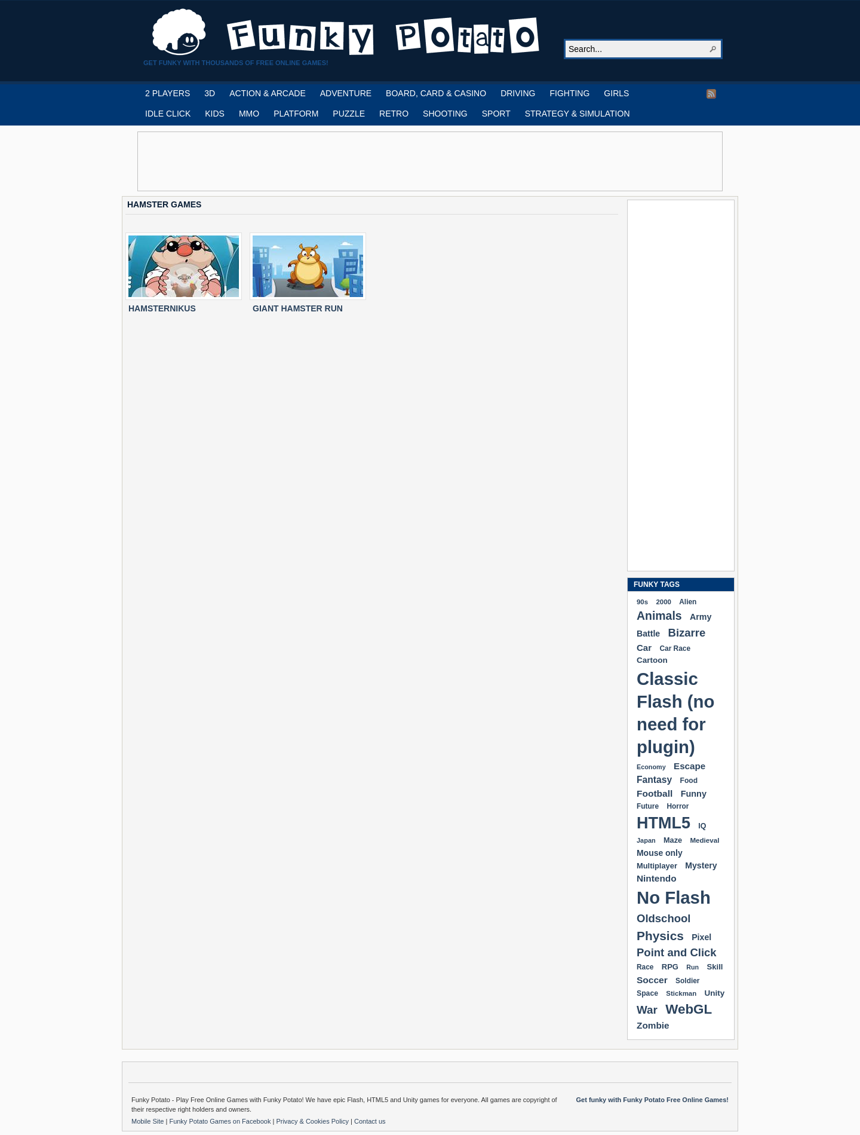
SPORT (496, 113)
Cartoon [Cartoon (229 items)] (652, 660)
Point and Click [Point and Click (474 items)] (677, 952)
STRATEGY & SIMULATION (577, 113)
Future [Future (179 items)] (648, 806)
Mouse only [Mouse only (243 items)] (660, 853)
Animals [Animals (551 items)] (659, 615)
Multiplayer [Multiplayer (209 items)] (657, 865)
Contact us (370, 1121)
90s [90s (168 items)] (642, 601)
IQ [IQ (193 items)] (702, 826)
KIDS (215, 113)
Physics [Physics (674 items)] (660, 936)
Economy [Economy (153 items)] (651, 766)
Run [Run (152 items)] (692, 967)
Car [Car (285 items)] (644, 648)
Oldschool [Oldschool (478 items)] (663, 918)
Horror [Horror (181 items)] (677, 806)
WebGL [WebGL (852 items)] (688, 1009)
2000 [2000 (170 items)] (663, 601)
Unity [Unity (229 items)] (715, 993)
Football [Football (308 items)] (654, 793)
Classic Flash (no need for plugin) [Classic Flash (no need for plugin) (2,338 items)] (675, 713)
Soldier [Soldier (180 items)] (687, 981)
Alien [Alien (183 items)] (687, 602)
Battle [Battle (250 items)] (648, 633)
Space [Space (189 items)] (647, 993)
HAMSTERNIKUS (162, 308)
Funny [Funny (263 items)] (694, 794)
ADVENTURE (345, 93)
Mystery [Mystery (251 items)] (701, 865)
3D (209, 93)
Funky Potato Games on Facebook (220, 1121)
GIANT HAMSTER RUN (298, 308)
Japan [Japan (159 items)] (646, 840)
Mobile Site (148, 1121)
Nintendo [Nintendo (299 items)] (657, 878)
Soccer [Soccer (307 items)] (652, 980)
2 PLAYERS (167, 93)
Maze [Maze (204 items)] (673, 840)
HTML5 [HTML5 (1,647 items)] (663, 823)
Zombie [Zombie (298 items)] (653, 1025)
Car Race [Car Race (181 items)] (674, 648)
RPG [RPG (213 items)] (670, 966)
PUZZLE (349, 113)
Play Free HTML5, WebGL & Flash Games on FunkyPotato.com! (346, 32)
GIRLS (616, 93)
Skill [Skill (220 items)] (715, 966)
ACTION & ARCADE (267, 93)
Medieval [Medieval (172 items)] (704, 840)
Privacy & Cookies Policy (313, 1121)
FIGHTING (569, 93)
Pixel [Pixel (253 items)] (701, 937)
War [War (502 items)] (647, 1010)
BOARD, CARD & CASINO (436, 93)
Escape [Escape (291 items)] (689, 766)
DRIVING (517, 93)
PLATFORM (296, 113)
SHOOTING (445, 113)
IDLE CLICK (168, 113)
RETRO (393, 113)
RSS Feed (711, 94)
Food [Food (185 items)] (689, 780)
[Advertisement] (430, 161)
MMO (249, 113)
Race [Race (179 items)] (645, 967)
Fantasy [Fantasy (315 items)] (654, 780)
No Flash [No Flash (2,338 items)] (674, 897)
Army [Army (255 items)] (700, 617)
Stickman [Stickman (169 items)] (681, 993)
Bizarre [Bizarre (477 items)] (687, 632)
